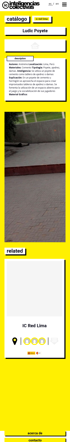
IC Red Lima (42, 18)
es (50, 3)
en (57, 3)
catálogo (17, 19)
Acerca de (35, 433)
